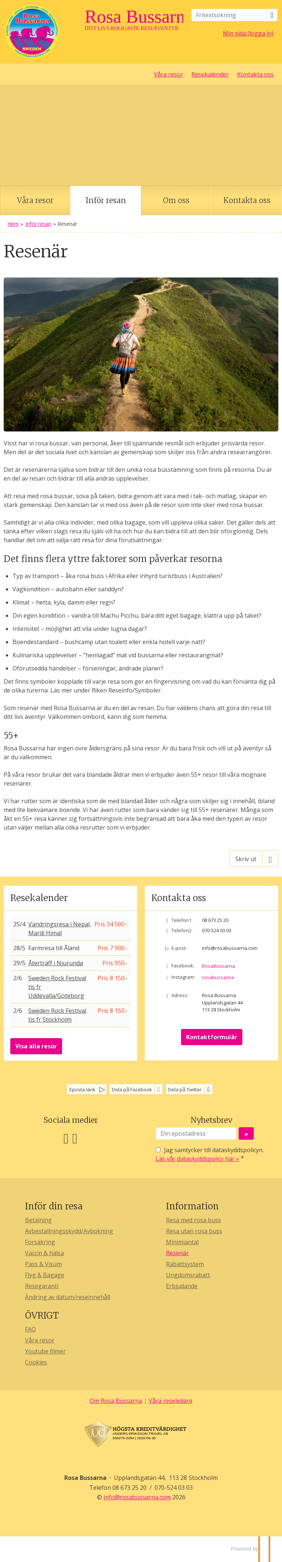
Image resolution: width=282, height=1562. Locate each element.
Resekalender (210, 74)
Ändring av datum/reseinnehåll (67, 1297)
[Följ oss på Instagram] (74, 1137)
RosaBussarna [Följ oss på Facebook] (218, 966)
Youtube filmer (45, 1351)
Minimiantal (182, 1242)
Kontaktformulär (211, 1037)
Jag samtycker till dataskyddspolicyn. (210, 1154)
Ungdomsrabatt (188, 1275)
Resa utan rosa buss (194, 1231)
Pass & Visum (43, 1264)
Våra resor (168, 74)
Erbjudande (182, 1286)
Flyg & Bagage (44, 1275)
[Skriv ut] (253, 858)
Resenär (177, 1253)
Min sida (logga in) (248, 33)
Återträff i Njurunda (55, 963)
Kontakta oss (255, 74)
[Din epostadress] (196, 1133)
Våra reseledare (170, 1401)
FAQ (30, 1329)
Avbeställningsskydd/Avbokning (69, 1231)
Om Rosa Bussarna (116, 1401)
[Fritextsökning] (229, 15)
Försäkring (40, 1242)
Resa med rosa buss (193, 1220)
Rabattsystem (185, 1264)
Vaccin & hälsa (44, 1253)
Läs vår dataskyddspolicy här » (197, 1159)
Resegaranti (41, 1286)
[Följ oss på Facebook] (66, 1137)
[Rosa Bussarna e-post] (137, 1497)
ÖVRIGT (42, 1315)
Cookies (36, 1362)
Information (192, 1206)
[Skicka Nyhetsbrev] (246, 1133)
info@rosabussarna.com (229, 948)
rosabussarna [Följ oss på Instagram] (218, 977)
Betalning (38, 1220)
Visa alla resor (36, 1046)
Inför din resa (54, 1206)
